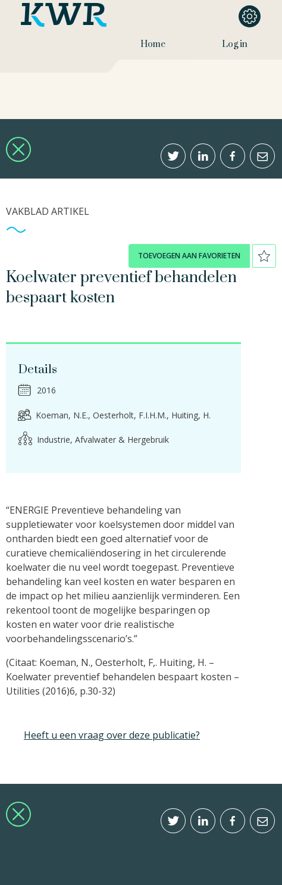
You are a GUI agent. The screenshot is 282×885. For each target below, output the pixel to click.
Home (152, 44)
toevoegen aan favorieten (189, 256)
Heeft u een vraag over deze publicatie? (112, 735)
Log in (234, 44)
